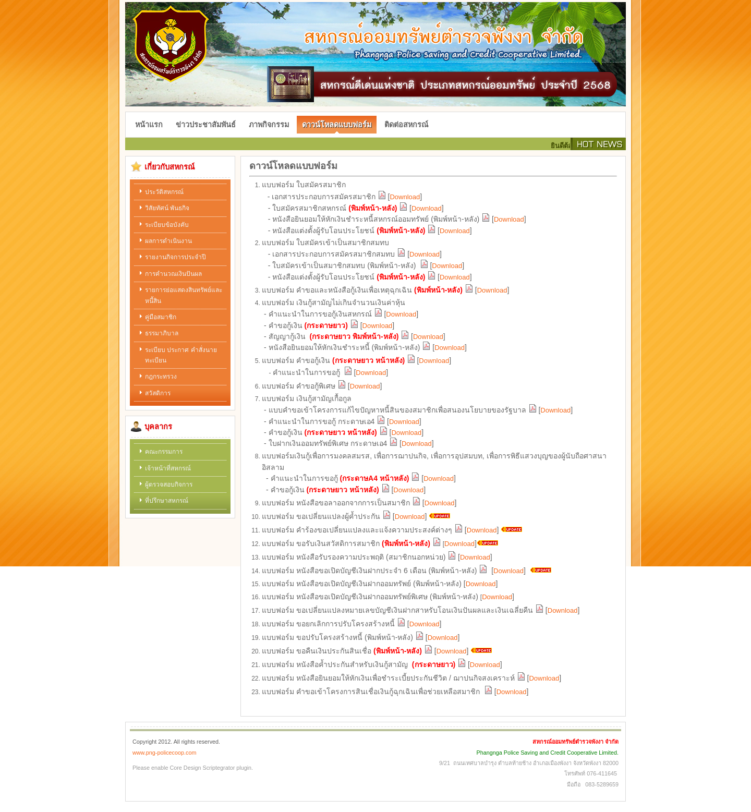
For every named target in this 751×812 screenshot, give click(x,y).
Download (405, 197)
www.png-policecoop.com (164, 752)
